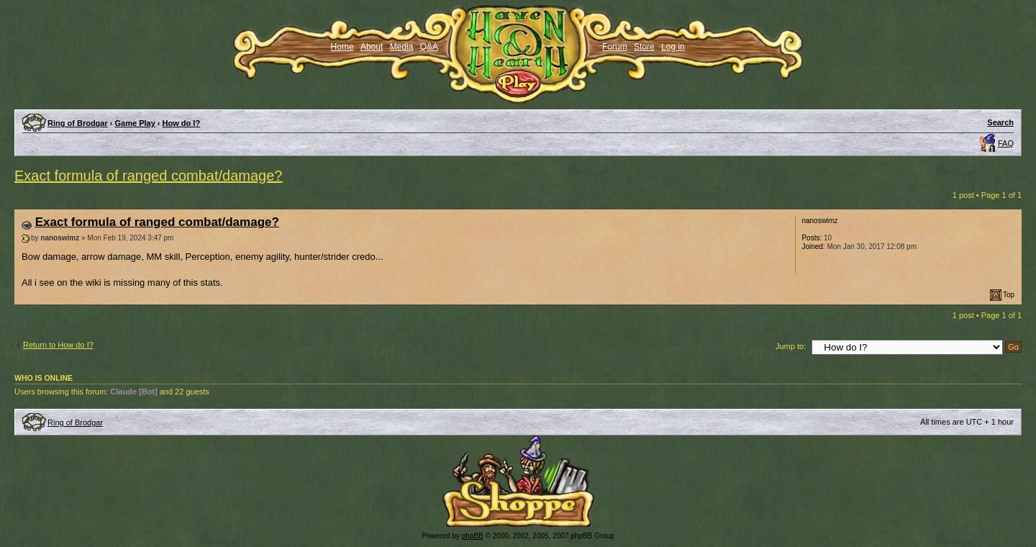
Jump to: (791, 346)
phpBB (472, 536)
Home (342, 47)
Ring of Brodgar (77, 123)
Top (1008, 295)
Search (1000, 122)
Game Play (135, 123)
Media (402, 47)
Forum (614, 47)
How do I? (182, 123)
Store (644, 47)
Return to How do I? (58, 344)
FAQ (1006, 143)
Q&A (429, 47)
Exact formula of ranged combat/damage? (148, 176)
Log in (673, 47)
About (371, 47)
